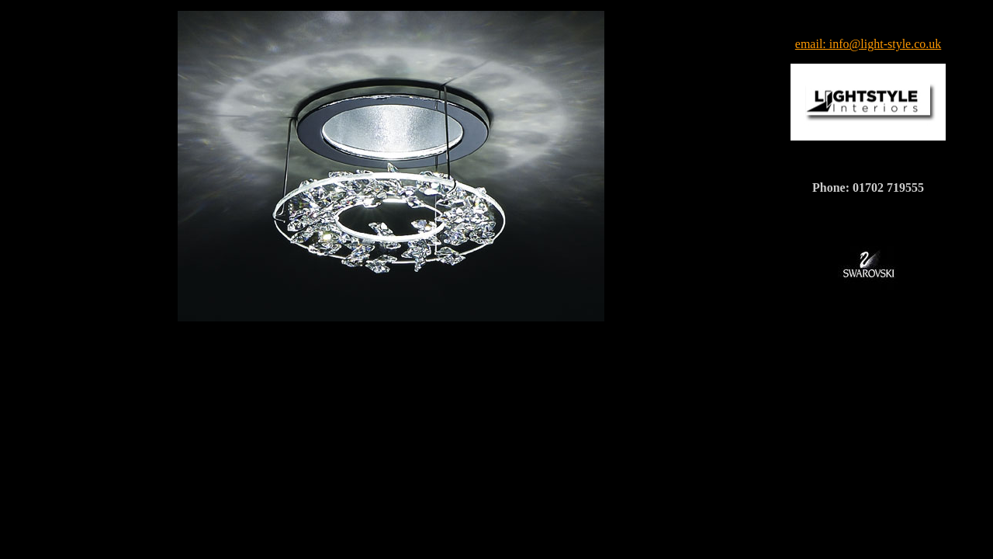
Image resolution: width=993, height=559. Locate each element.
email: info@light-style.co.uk (868, 43)
